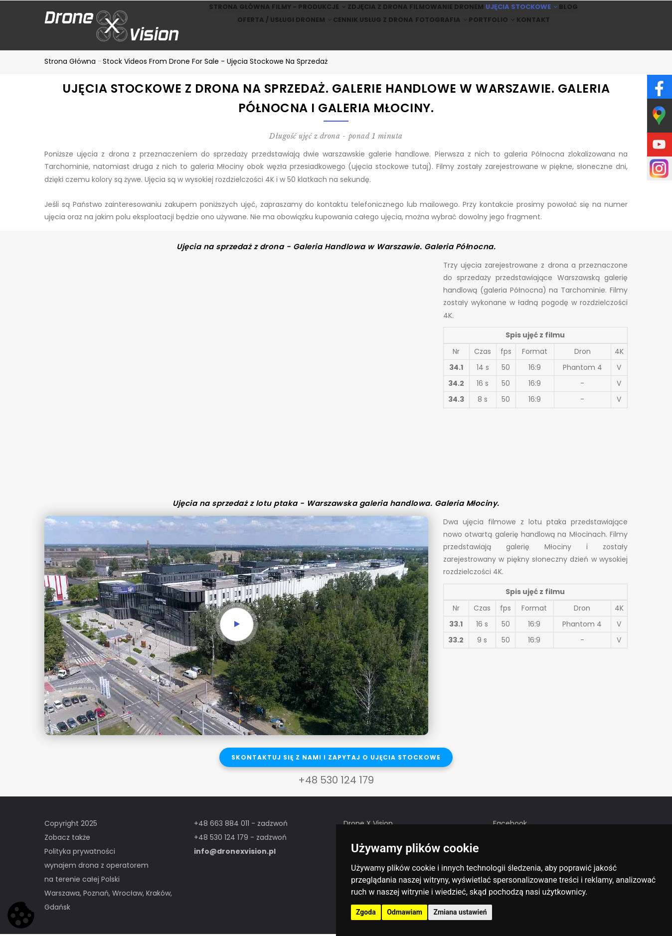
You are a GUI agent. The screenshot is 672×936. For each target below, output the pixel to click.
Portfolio (496, 39)
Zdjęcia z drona (370, 13)
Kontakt (548, 39)
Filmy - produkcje (293, 13)
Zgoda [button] (366, 912)
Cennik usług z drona (360, 39)
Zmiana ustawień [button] (460, 912)
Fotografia (436, 39)
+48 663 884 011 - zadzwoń (241, 825)
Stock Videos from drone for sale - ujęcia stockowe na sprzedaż (215, 63)
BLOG (588, 13)
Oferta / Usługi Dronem (265, 39)
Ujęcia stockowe (528, 13)
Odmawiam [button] (404, 912)
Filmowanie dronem (446, 13)
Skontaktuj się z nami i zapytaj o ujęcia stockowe (336, 759)
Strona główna (216, 13)
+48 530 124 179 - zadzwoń (240, 839)
